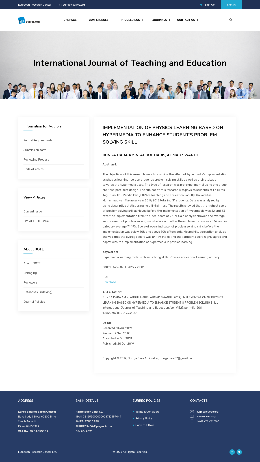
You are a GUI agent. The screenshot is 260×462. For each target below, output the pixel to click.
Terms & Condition (147, 411)
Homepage (69, 20)
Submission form (34, 150)
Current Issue (32, 211)
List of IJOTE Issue (36, 221)
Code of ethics (33, 169)
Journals (159, 20)
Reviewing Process (36, 159)
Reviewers (30, 282)
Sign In (231, 4)
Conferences (99, 20)
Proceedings (130, 20)
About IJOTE (31, 263)
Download (109, 282)
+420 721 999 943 (207, 421)
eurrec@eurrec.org (74, 4)
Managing (30, 273)
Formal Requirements (38, 140)
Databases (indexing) (37, 292)
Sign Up (210, 4)
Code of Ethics (144, 425)
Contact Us (186, 20)
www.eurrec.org (206, 416)
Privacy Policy (144, 418)
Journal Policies (34, 301)
